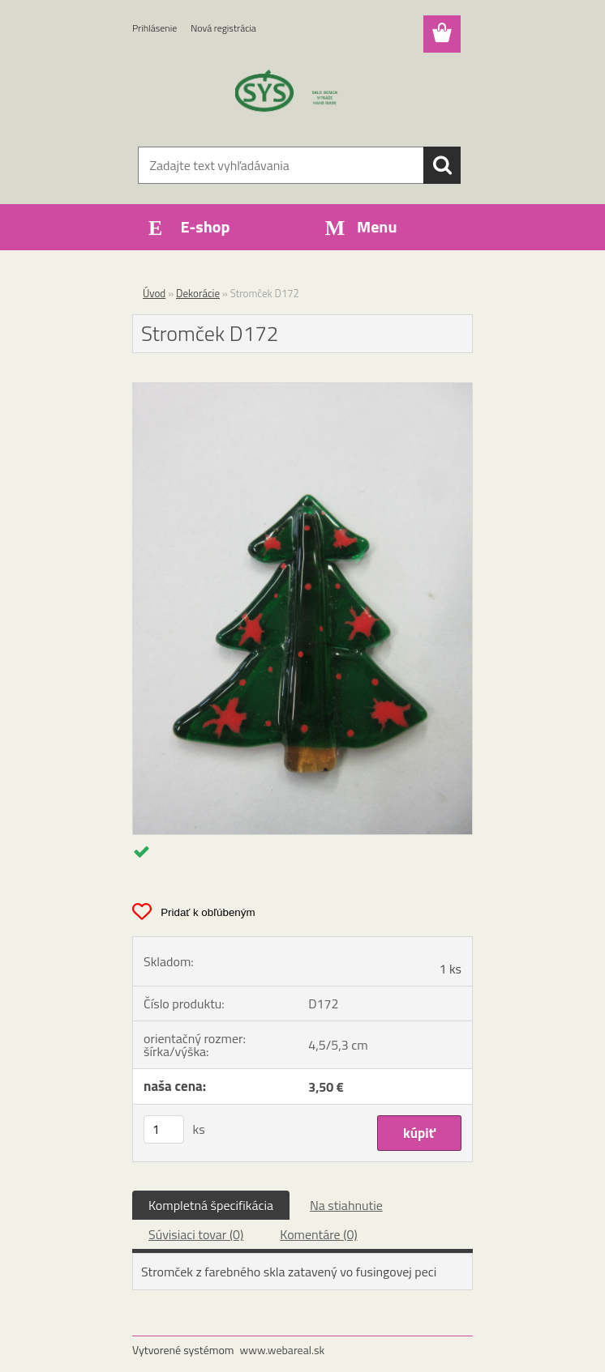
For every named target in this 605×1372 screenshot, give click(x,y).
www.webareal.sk (282, 1349)
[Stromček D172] (302, 389)
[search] (442, 165)
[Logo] (292, 93)
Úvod (154, 293)
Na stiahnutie (346, 1205)
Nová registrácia (223, 28)
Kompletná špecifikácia (210, 1205)
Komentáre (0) (318, 1234)
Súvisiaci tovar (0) (195, 1234)
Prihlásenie (154, 28)
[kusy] (164, 1129)
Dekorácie (198, 293)
